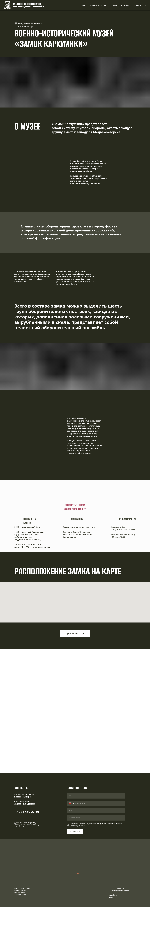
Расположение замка (99, 5)
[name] (96, 796)
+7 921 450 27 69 (139, 5)
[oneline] (96, 818)
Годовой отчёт (75, 873)
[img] (113, 899)
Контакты (125, 5)
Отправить (75, 831)
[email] (96, 810)
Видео (114, 5)
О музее (83, 5)
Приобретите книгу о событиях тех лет (75, 507)
